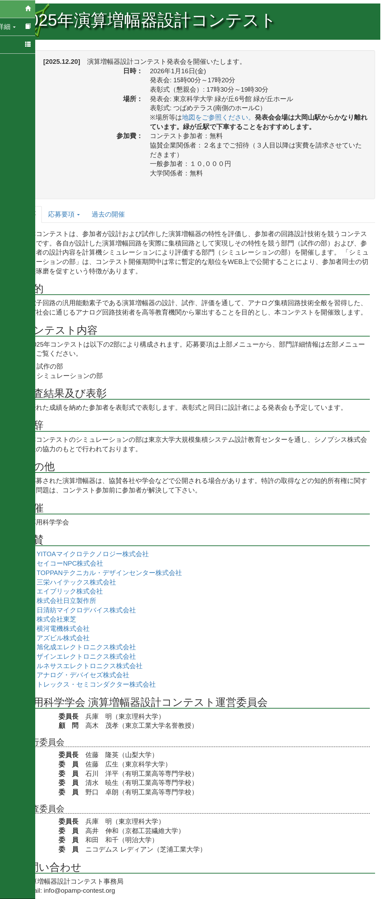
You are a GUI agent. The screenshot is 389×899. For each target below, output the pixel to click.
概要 (34, 214)
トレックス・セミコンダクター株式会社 (101, 684)
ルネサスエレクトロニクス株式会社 (95, 666)
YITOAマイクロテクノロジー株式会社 (98, 554)
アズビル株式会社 (68, 638)
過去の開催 (113, 214)
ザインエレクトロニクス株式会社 (91, 656)
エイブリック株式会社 (75, 591)
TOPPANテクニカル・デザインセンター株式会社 (114, 572)
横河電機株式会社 (68, 628)
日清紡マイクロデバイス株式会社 (91, 610)
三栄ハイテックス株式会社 (81, 582)
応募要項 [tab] (69, 214)
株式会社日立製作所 (71, 600)
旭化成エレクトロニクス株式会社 (91, 647)
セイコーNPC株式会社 (75, 563)
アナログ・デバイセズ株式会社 (88, 675)
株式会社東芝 (62, 619)
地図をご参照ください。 (223, 117)
